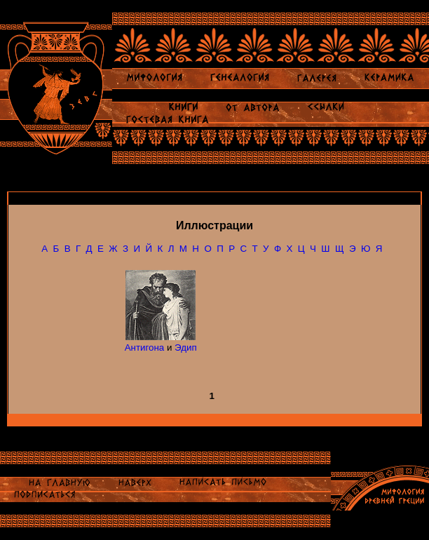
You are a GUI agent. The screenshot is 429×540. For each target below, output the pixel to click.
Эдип (186, 347)
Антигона (145, 347)
